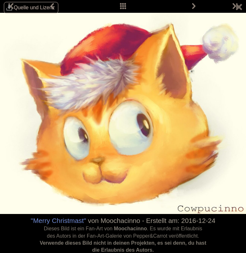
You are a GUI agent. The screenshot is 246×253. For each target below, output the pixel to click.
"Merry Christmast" (58, 220)
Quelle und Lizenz (34, 7)
